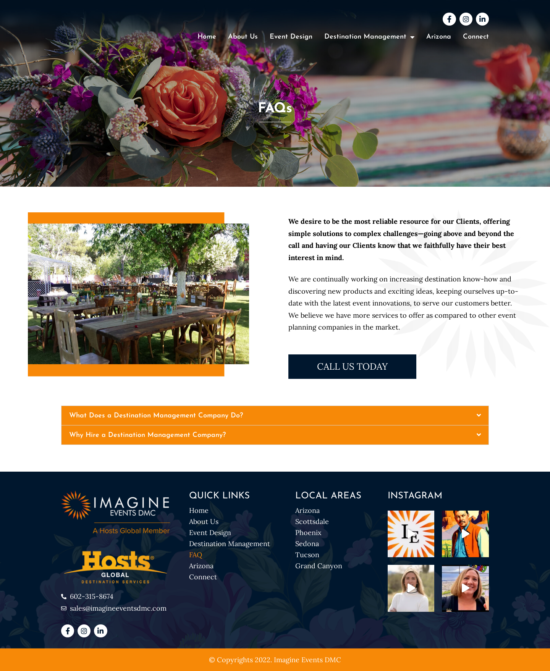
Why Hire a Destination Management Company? (147, 435)
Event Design (291, 36)
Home (206, 36)
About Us (243, 36)
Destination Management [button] (369, 37)
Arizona (438, 36)
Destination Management (229, 543)
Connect (476, 36)
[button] (275, 415)
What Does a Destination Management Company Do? (156, 415)
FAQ (195, 554)
